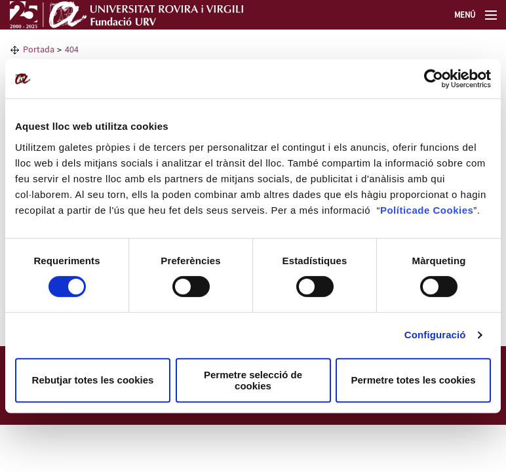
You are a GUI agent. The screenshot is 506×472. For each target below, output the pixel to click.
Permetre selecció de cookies (253, 380)
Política (399, 210)
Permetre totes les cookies (413, 379)
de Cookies (445, 210)
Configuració (435, 334)
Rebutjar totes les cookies (93, 379)
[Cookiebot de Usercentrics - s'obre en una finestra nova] (433, 78)
